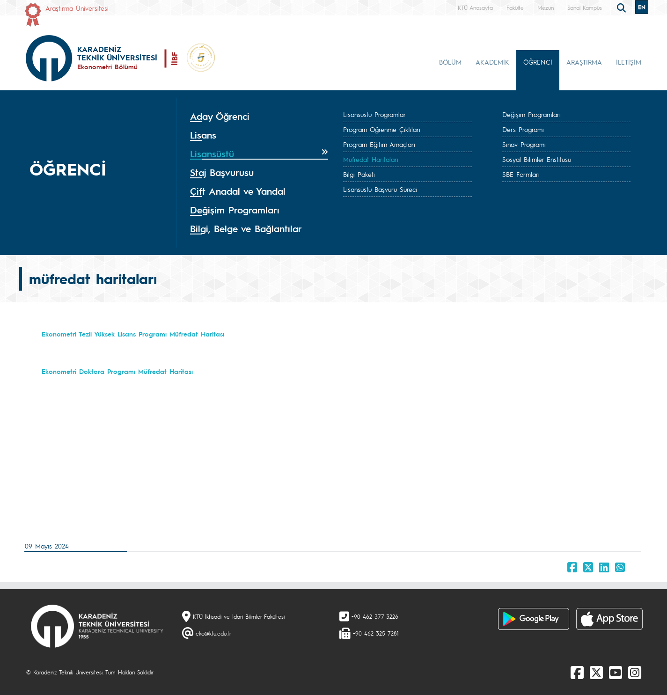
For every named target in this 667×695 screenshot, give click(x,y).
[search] (623, 7)
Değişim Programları (531, 114)
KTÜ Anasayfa (475, 7)
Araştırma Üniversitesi (77, 8)
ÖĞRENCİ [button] (537, 62)
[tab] (259, 116)
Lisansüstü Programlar (374, 114)
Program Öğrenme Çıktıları (381, 129)
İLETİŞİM (628, 62)
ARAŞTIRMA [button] (584, 62)
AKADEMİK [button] (492, 62)
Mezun (545, 7)
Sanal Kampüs (584, 7)
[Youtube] (615, 672)
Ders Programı (523, 129)
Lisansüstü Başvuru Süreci (380, 189)
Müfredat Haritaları (370, 159)
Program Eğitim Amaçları (379, 144)
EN (641, 7)
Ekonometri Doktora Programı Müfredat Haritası (117, 371)
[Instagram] (634, 672)
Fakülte (515, 7)
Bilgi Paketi (359, 174)
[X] (596, 672)
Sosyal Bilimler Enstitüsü (536, 159)
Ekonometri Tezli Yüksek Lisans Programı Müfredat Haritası (133, 333)
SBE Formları (521, 174)
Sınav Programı (524, 144)
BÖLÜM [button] (450, 62)
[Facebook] (577, 672)
